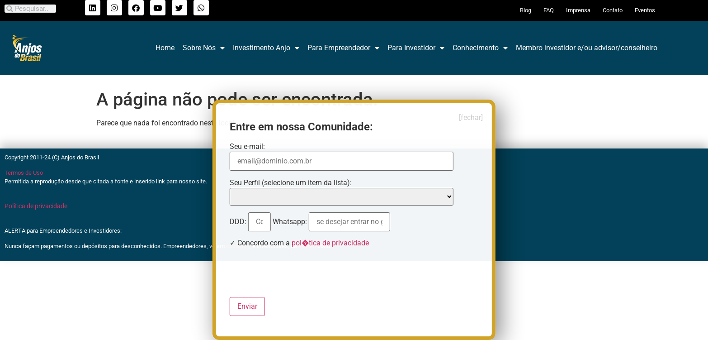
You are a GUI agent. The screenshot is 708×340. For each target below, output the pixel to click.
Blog (525, 10)
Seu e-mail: (248, 146)
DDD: (239, 221)
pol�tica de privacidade (330, 243)
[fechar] (471, 117)
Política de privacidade (36, 206)
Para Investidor (415, 48)
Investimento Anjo (266, 48)
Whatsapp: (291, 221)
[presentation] (298, 272)
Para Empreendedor (343, 48)
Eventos (645, 10)
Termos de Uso (24, 172)
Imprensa (578, 10)
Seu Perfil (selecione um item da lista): (291, 183)
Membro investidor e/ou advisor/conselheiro (586, 47)
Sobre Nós (204, 48)
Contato (613, 10)
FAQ (548, 10)
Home (165, 47)
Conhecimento (480, 48)
